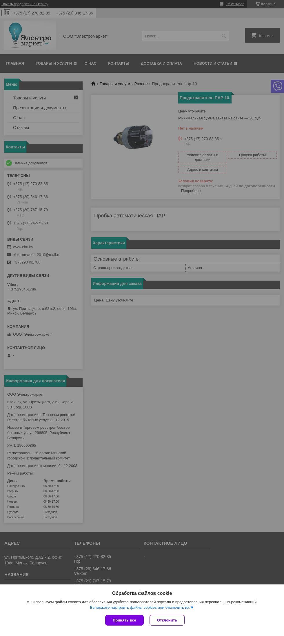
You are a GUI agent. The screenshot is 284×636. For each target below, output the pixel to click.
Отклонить (167, 620)
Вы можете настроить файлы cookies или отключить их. (140, 607)
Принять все (124, 620)
